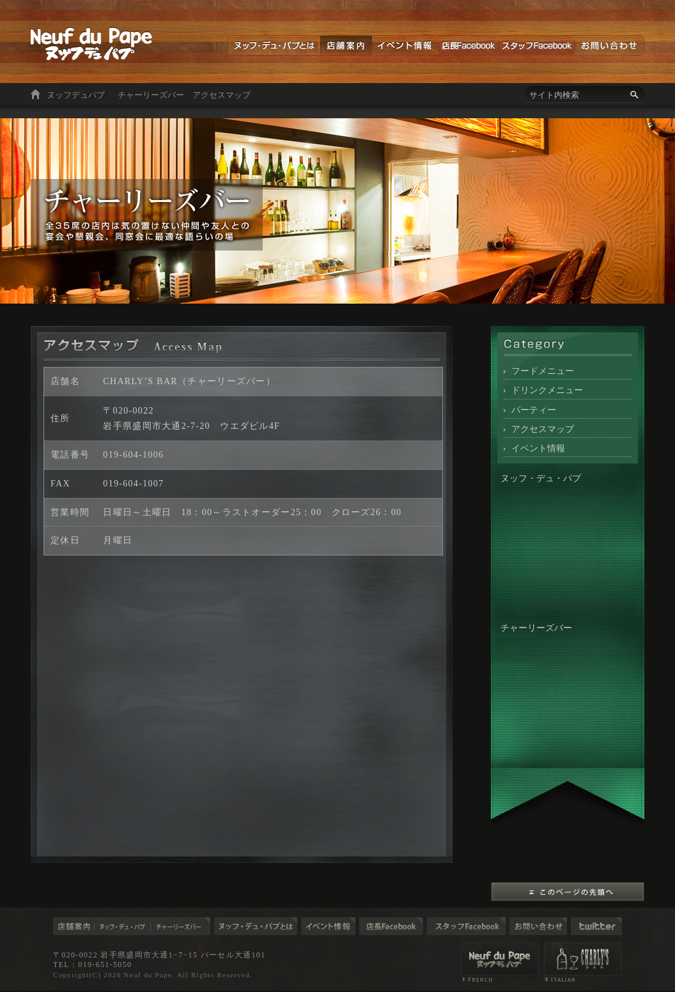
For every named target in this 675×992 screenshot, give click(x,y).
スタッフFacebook (537, 45)
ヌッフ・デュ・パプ (123, 926)
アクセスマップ (542, 429)
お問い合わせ (609, 45)
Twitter (596, 926)
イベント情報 (405, 45)
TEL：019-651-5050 (92, 964)
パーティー (533, 410)
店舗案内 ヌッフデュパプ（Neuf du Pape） (500, 962)
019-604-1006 (133, 454)
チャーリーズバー (180, 926)
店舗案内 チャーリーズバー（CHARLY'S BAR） (583, 962)
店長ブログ (391, 926)
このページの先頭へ (567, 891)
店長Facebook (468, 45)
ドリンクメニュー (547, 390)
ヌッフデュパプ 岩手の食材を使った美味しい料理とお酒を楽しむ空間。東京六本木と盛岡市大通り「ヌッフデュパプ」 (92, 44)
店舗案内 (346, 45)
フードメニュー (542, 371)
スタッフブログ (466, 926)
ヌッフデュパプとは (274, 45)
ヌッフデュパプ (76, 95)
